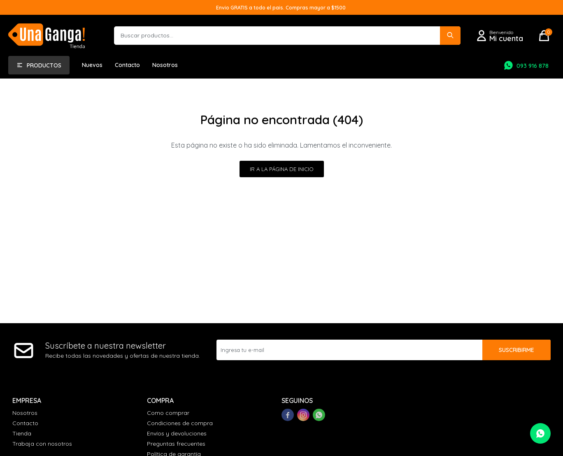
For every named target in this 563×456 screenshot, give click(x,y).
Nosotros (165, 65)
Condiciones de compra (180, 423)
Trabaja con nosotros (42, 443)
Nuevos (92, 65)
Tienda (21, 433)
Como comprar (168, 413)
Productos (44, 65)
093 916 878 (532, 65)
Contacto (127, 65)
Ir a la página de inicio (282, 169)
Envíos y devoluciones (177, 433)
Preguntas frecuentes (176, 443)
